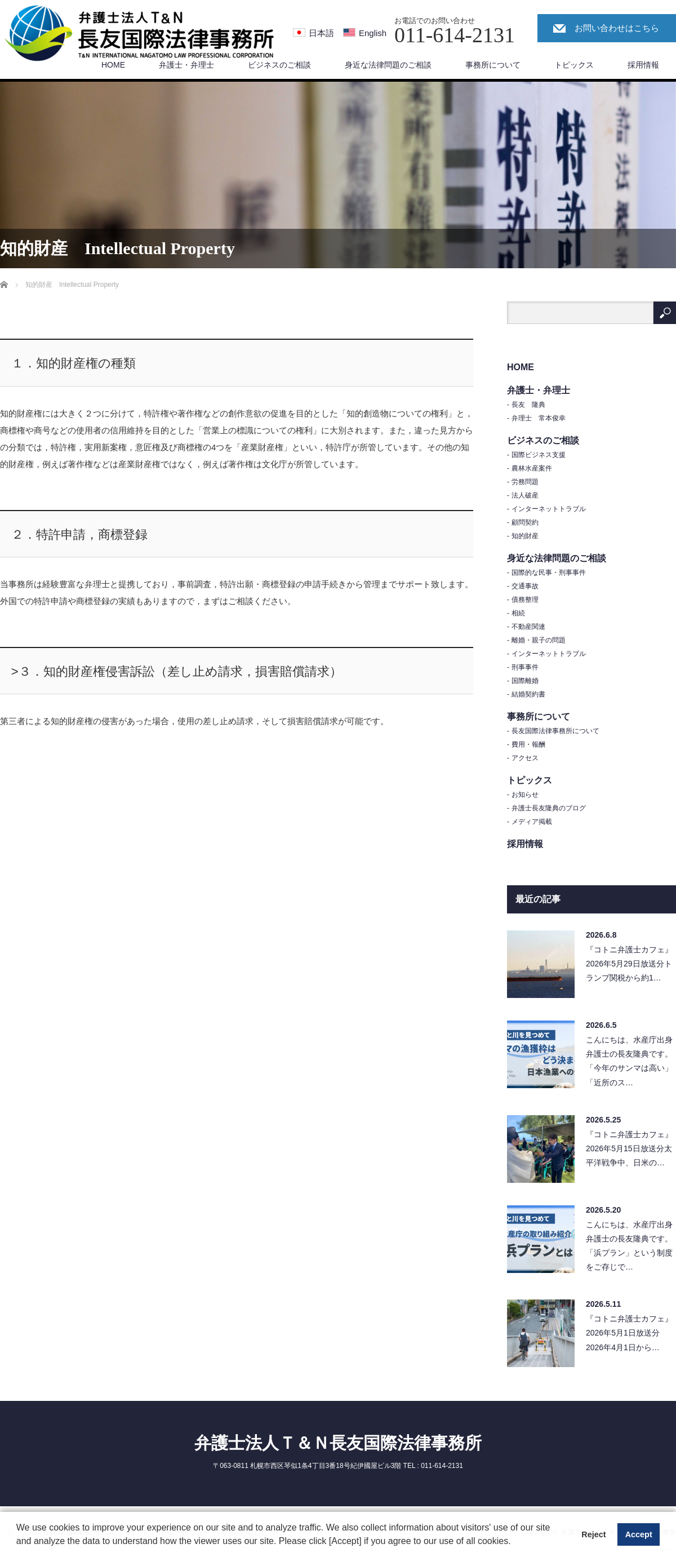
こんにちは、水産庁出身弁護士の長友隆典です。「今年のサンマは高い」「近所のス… (629, 1061)
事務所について (493, 64)
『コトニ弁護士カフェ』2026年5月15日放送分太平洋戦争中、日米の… (629, 1148)
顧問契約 (525, 522)
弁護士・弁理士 (186, 64)
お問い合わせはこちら (617, 28)
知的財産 (525, 536)
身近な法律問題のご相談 (388, 64)
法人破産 (525, 495)
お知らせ (525, 795)
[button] (515, 1542)
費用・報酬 (528, 744)
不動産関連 (528, 627)
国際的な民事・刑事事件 (549, 572)
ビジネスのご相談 (279, 64)
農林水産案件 (532, 468)
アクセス (525, 758)
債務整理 (525, 600)
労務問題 (525, 482)
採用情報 (643, 64)
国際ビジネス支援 (539, 455)
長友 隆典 (528, 405)
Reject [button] (593, 1534)
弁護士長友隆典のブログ (549, 808)
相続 (518, 613)
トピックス (574, 64)
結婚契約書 (528, 694)
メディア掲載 (532, 822)
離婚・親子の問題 (539, 640)
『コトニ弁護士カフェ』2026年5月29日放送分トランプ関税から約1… (629, 963)
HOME (113, 64)
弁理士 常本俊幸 (539, 418)
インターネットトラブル (549, 509)
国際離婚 (525, 681)
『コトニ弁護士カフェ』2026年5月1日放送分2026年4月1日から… (629, 1332)
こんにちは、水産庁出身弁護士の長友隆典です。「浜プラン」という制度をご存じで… (629, 1246)
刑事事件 (525, 667)
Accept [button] (638, 1534)
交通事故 (525, 586)
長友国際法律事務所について (555, 731)
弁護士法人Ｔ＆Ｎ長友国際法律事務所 (338, 1443)
